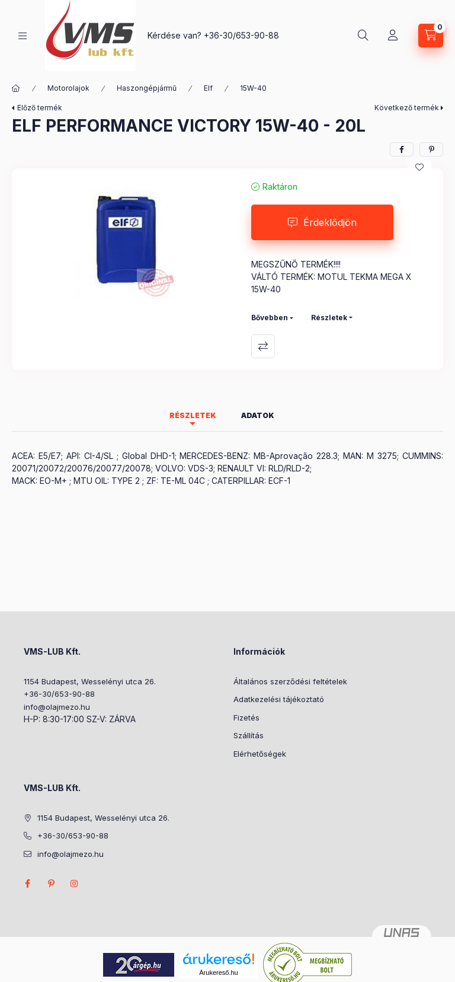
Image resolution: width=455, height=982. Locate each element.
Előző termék (39, 107)
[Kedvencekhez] (419, 167)
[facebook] (402, 149)
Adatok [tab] (257, 415)
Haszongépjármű (147, 88)
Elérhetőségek (259, 753)
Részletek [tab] (192, 415)
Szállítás (248, 735)
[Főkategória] (16, 88)
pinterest (51, 883)
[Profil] (393, 35)
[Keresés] (363, 35)
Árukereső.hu (218, 972)
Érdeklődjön (330, 222)
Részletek (329, 317)
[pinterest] (431, 149)
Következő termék (406, 107)
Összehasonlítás (263, 346)
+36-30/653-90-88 (241, 35)
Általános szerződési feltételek (290, 681)
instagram (74, 883)
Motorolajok (68, 88)
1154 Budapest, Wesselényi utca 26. (90, 681)
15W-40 (253, 88)
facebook (27, 883)
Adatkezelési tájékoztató (278, 699)
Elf (208, 88)
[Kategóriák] (22, 36)
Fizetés (246, 717)
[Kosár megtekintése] (430, 35)
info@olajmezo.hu (57, 707)
